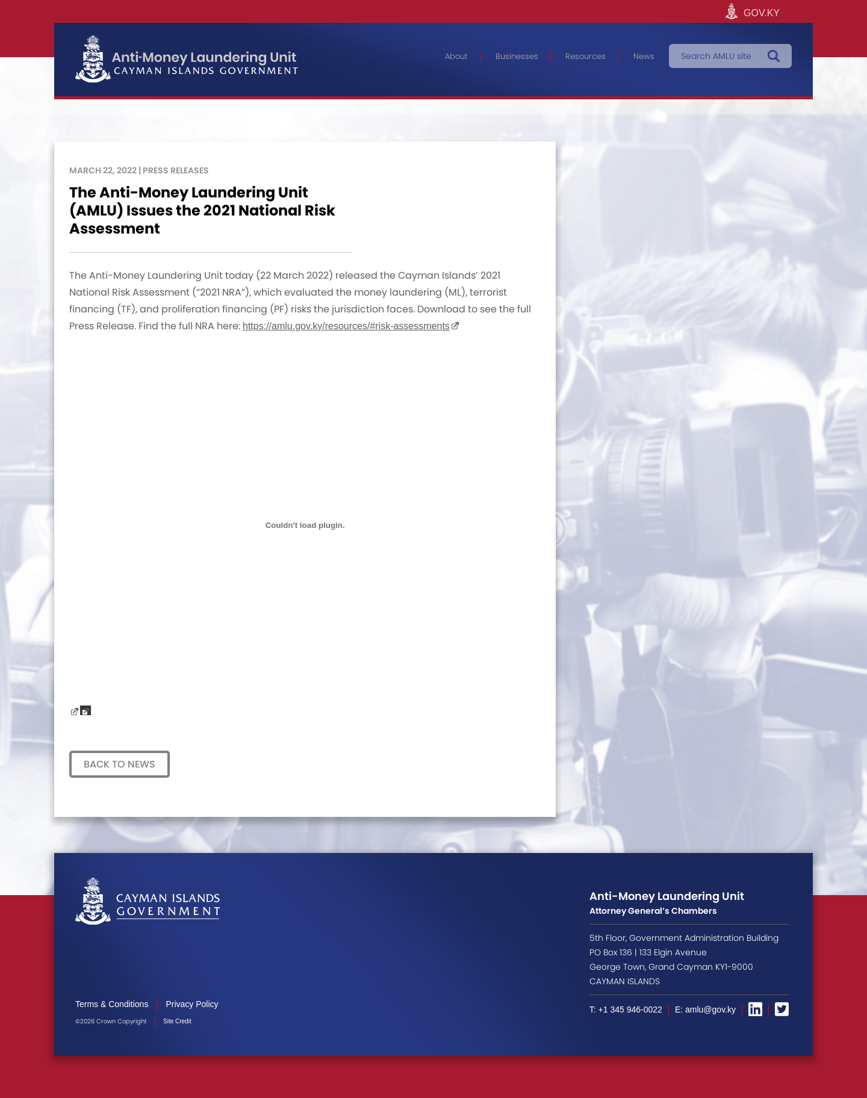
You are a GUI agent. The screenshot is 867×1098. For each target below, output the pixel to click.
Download (85, 710)
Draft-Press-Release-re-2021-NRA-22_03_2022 (74, 710)
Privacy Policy (192, 1004)
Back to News (119, 764)
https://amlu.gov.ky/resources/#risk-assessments (346, 326)
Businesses (517, 56)
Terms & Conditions (111, 1004)
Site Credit (177, 1021)
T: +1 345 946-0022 (625, 1009)
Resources (585, 56)
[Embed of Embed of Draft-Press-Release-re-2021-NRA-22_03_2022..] (305, 525)
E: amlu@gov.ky (705, 1009)
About (456, 56)
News (643, 56)
